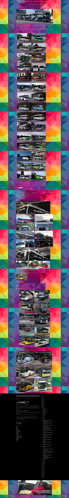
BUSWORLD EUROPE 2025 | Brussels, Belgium (43, 241)
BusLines (17, 429)
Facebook (24, 185)
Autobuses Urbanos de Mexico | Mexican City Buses (27, 326)
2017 (42, 463)
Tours (17, 440)
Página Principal (34, 192)
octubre (44, 411)
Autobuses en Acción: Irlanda (41, 223)
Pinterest (33, 185)
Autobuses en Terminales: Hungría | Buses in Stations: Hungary (44, 232)
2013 (42, 468)
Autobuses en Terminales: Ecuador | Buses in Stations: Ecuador (24, 241)
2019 (42, 406)
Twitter (21, 185)
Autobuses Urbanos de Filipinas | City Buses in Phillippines (43, 216)
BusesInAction (18, 430)
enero (43, 462)
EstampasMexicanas (19, 437)
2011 (42, 471)
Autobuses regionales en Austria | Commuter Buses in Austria (24, 232)
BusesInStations (18, 431)
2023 (42, 401)
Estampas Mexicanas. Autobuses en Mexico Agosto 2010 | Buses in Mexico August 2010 (42, 291)
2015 (42, 466)
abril (43, 419)
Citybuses (17, 432)
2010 (42, 472)
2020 (42, 405)
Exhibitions (17, 438)
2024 (42, 400)
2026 (42, 397)
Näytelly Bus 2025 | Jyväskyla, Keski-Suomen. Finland (28, 248)
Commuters (17, 433)
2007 (42, 476)
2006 (42, 477)
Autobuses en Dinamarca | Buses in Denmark (27, 302)
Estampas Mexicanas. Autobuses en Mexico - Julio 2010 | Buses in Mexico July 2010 (42, 303)
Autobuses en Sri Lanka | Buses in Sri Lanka (24, 224)
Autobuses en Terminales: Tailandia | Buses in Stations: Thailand (24, 216)
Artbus (17, 428)
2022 (42, 402)
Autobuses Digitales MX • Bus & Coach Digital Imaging (34, 1)
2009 (42, 473)
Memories (17, 439)
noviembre (44, 410)
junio (43, 416)
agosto (44, 414)
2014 (42, 467)
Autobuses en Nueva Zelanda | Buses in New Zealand (32, 29)
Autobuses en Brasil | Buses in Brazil (48, 451)
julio (43, 415)
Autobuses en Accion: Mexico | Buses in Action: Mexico (42, 326)
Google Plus (29, 185)
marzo (44, 459)
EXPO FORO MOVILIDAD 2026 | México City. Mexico (28, 202)
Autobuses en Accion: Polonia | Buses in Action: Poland (42, 314)
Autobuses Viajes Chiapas (27, 290)
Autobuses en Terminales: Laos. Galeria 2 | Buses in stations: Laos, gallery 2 (26, 337)
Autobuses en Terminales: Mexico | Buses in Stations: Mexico (26, 314)
